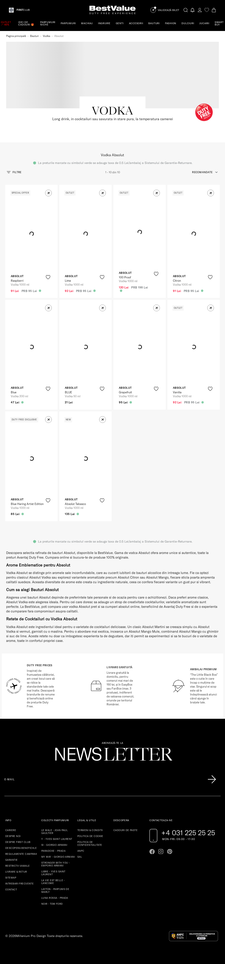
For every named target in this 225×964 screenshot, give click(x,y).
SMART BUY (219, 23)
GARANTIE (11, 859)
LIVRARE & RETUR (16, 871)
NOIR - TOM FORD (52, 903)
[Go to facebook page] (152, 851)
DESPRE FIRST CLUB (17, 842)
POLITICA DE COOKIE (90, 836)
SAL (79, 856)
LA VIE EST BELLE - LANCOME (53, 882)
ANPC (80, 850)
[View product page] (86, 234)
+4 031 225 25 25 (188, 833)
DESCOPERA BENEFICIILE (21, 848)
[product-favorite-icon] (48, 277)
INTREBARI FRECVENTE (19, 883)
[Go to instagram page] (160, 851)
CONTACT (11, 889)
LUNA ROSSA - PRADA (54, 897)
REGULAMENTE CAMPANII (21, 853)
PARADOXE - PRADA (53, 850)
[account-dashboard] (199, 10)
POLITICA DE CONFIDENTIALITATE (89, 843)
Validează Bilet (168, 10)
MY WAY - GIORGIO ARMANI (58, 856)
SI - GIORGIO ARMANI (54, 844)
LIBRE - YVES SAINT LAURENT (53, 873)
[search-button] (185, 9)
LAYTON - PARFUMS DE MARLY (55, 890)
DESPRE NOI (12, 836)
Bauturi (34, 36)
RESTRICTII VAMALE (17, 865)
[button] (48, 193)
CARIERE (10, 830)
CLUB (23, 10)
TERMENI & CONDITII (90, 830)
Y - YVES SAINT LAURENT (56, 839)
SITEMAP (10, 877)
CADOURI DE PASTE (125, 830)
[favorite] (206, 10)
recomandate (202, 172)
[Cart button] (213, 10)
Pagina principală (16, 36)
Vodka (46, 36)
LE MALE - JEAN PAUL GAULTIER (54, 832)
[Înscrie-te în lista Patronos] (212, 779)
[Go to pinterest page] (169, 851)
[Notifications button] (192, 10)
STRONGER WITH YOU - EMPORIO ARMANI (55, 864)
